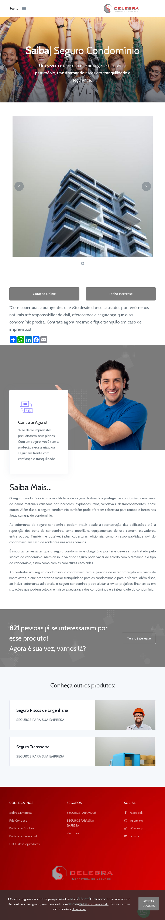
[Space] (82, 873)
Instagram (133, 820)
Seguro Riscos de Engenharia (42, 710)
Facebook (133, 813)
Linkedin (132, 836)
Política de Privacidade (23, 836)
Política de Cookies (21, 828)
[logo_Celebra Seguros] (119, 8)
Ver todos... (74, 833)
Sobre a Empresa (20, 813)
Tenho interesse (139, 638)
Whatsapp (133, 828)
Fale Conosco (18, 820)
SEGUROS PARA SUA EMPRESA (80, 823)
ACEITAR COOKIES (148, 903)
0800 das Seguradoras (24, 844)
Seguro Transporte (32, 746)
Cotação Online (44, 294)
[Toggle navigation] (27, 8)
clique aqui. (79, 909)
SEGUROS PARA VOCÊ (81, 813)
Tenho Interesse (121, 294)
